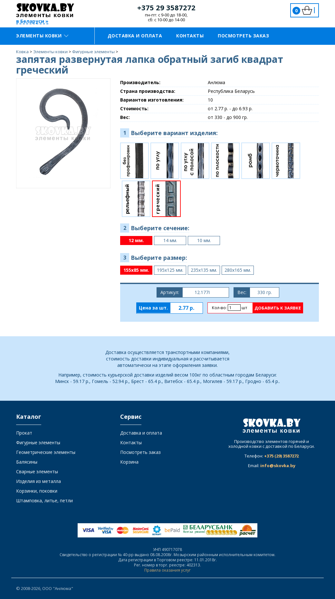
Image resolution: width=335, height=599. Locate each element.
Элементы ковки (42, 36)
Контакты (190, 36)
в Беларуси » (32, 21)
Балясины (26, 462)
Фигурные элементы (38, 442)
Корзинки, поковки (36, 491)
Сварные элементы (37, 471)
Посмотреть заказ (243, 36)
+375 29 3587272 (166, 7)
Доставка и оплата (135, 36)
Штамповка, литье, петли (44, 500)
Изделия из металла (38, 481)
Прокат (24, 433)
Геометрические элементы (45, 452)
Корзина (129, 462)
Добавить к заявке (277, 308)
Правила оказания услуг (167, 570)
